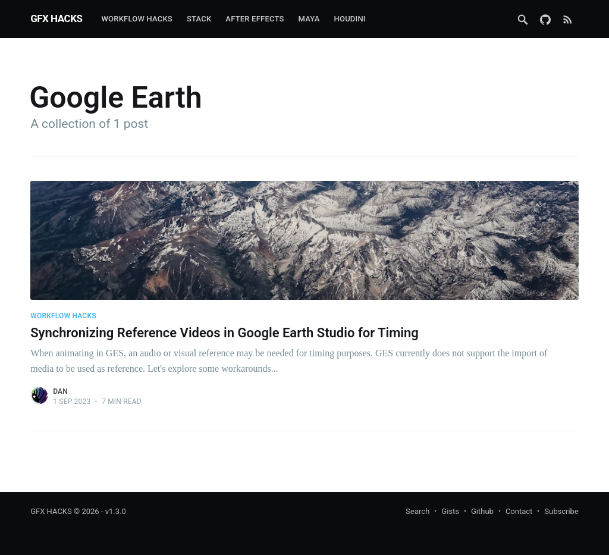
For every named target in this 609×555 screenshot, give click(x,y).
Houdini (350, 18)
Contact (519, 511)
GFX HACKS (56, 18)
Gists (450, 511)
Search (417, 511)
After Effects (254, 18)
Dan (60, 391)
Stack (199, 18)
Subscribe (561, 511)
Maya (309, 18)
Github (482, 511)
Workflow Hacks (136, 18)
